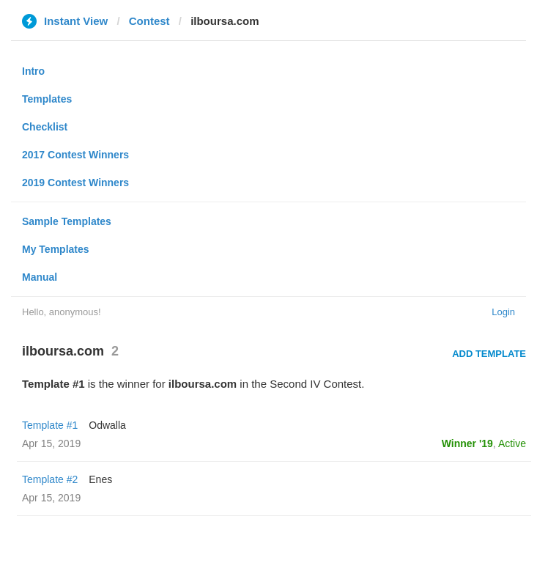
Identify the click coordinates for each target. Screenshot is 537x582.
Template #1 (50, 425)
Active (512, 443)
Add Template (489, 353)
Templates (47, 99)
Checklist (44, 127)
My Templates (55, 249)
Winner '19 (467, 443)
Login (503, 311)
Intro (33, 71)
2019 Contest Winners (75, 182)
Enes (100, 479)
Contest (149, 21)
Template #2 (50, 479)
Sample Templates (66, 221)
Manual (39, 277)
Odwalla (107, 425)
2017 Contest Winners (75, 155)
